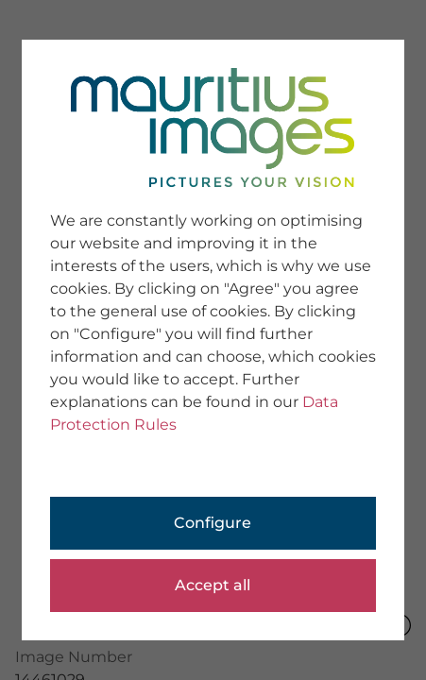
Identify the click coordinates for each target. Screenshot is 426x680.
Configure (212, 523)
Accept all (212, 585)
